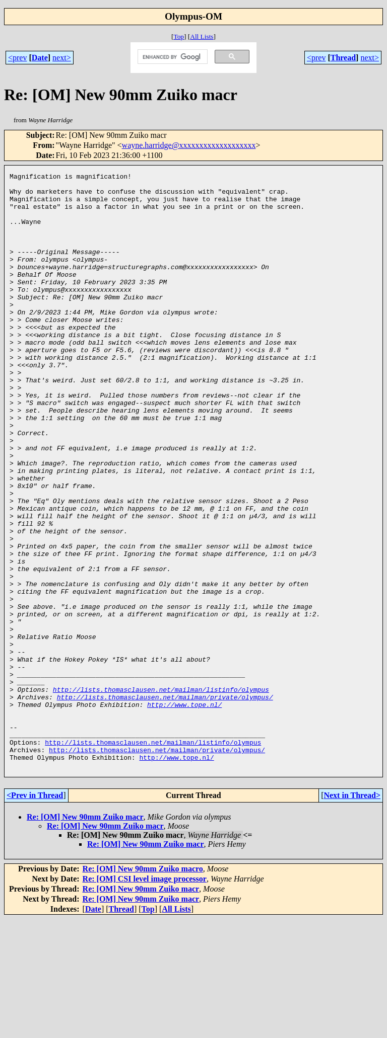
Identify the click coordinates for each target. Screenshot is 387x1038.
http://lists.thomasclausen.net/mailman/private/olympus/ (165, 802)
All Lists (201, 36)
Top (178, 36)
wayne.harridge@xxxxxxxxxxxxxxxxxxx (189, 145)
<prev (17, 57)
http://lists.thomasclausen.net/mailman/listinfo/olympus (161, 793)
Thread (343, 57)
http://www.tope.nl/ (184, 811)
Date (40, 57)
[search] (172, 56)
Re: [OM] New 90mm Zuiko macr (85, 936)
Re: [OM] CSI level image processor (145, 998)
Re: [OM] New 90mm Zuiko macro (143, 988)
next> (61, 57)
